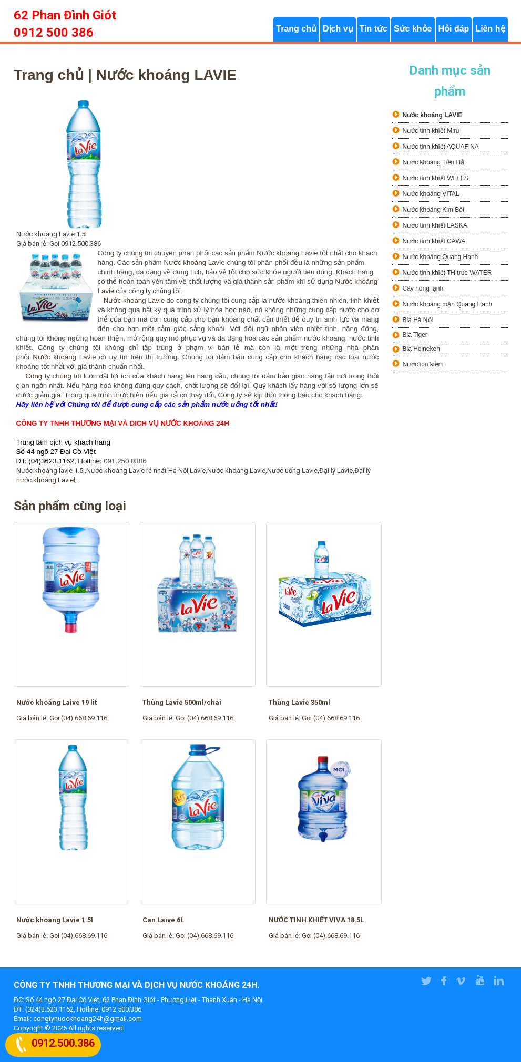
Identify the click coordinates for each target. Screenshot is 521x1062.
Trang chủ (296, 29)
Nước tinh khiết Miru (431, 131)
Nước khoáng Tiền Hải (434, 162)
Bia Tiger (415, 334)
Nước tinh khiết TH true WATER (447, 272)
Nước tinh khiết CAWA (434, 241)
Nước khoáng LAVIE (433, 115)
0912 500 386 (54, 32)
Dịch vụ (338, 29)
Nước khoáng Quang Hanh (440, 257)
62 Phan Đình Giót (65, 15)
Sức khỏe (413, 29)
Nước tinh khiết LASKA (435, 225)
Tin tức (373, 29)
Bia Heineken (421, 349)
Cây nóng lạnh (423, 288)
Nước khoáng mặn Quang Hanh (448, 304)
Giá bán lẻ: (32, 718)
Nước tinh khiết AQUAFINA (441, 146)
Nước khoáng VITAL (431, 194)
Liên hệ (490, 29)
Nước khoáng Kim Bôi (433, 209)
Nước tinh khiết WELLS (435, 178)
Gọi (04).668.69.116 (78, 718)
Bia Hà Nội (418, 320)
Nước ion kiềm (423, 364)
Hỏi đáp (453, 29)
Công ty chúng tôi (53, 376)
